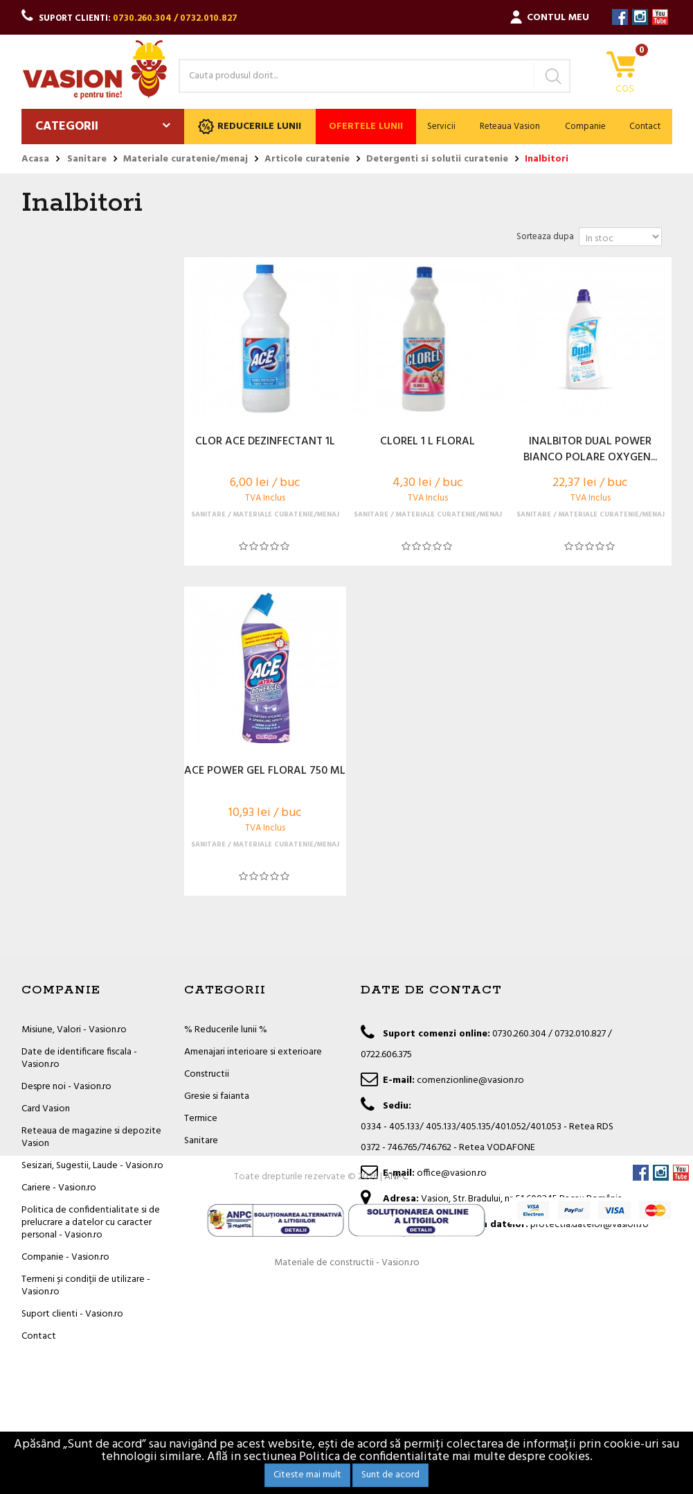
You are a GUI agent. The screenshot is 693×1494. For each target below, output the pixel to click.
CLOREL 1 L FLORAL (427, 442)
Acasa (35, 159)
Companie (585, 126)
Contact (644, 126)
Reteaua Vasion (510, 126)
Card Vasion (45, 1109)
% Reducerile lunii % (225, 1030)
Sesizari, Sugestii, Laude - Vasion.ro (92, 1166)
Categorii (66, 126)
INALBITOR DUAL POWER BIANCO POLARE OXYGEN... (590, 450)
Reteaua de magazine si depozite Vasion (91, 1137)
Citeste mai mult (307, 1475)
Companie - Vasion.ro (65, 1257)
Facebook (620, 17)
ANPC (396, 1386)
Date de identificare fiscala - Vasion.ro (79, 1058)
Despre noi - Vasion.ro (66, 1087)
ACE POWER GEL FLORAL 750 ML (264, 771)
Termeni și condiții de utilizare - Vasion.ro (85, 1285)
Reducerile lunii (249, 126)
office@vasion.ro (452, 1173)
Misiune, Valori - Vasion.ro (74, 1030)
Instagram (640, 17)
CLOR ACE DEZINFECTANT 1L (265, 442)
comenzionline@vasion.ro (470, 1080)
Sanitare (201, 1141)
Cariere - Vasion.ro (58, 1188)
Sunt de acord (390, 1475)
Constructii (206, 1074)
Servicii (441, 126)
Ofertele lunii (366, 126)
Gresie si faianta (216, 1096)
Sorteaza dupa (545, 236)
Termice (200, 1119)
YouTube (660, 17)
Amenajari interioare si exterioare (253, 1052)
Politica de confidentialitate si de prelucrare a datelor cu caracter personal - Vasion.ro (90, 1222)
